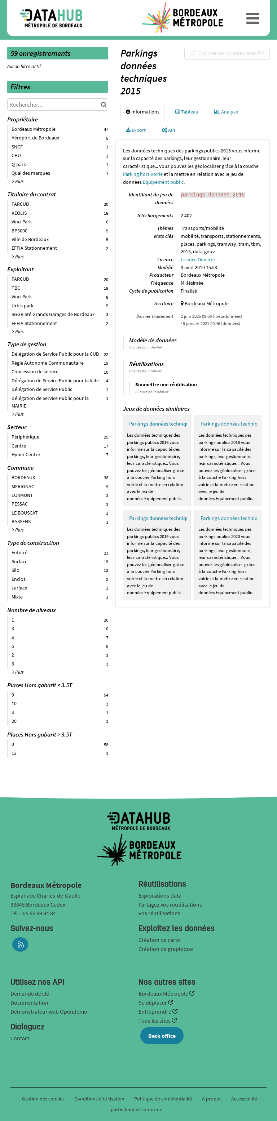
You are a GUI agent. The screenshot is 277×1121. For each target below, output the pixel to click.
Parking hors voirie (143, 174)
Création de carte (159, 939)
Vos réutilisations (159, 913)
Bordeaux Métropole (163, 993)
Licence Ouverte (198, 259)
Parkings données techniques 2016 (167, 423)
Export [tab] (136, 130)
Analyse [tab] (226, 111)
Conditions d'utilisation (100, 1098)
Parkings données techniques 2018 (238, 423)
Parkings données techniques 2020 (238, 518)
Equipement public (163, 182)
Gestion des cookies (43, 1098)
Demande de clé (29, 993)
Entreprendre (155, 1011)
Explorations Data (159, 895)
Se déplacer (153, 1002)
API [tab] (168, 130)
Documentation (29, 1002)
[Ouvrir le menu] (253, 18)
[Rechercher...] (57, 104)
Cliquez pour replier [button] (145, 370)
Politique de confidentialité (163, 1098)
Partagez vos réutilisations (170, 904)
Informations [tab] (142, 111)
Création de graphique (165, 948)
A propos (211, 1098)
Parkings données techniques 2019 (167, 518)
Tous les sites (155, 1020)
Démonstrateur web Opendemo (48, 1011)
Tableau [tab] (186, 111)
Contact (19, 1038)
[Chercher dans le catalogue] (103, 104)
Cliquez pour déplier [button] (145, 347)
